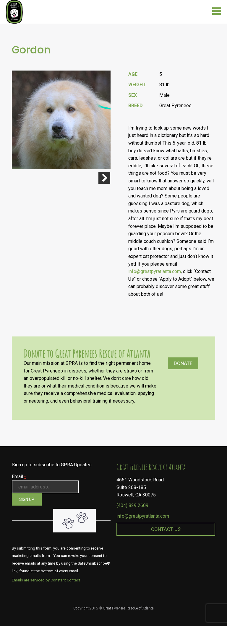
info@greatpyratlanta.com (154, 271)
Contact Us (166, 529)
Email (19, 476)
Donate (183, 363)
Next (104, 178)
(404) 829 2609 (132, 505)
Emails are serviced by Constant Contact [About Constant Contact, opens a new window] (46, 580)
